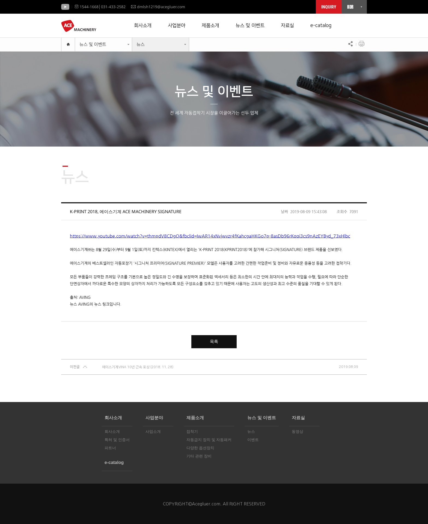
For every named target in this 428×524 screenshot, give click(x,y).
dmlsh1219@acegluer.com (158, 6)
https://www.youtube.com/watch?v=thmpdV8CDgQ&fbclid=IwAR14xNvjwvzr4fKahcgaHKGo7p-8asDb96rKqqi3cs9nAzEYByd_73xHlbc (210, 236)
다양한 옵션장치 (200, 448)
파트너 (110, 448)
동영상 (297, 432)
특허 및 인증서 (117, 440)
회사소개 (142, 25)
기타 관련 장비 (199, 456)
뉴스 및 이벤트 (250, 25)
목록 (214, 341)
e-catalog (320, 25)
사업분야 (176, 25)
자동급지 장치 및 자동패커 (208, 440)
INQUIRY (328, 7)
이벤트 (253, 440)
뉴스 (140, 44)
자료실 (287, 25)
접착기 (192, 432)
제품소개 (210, 25)
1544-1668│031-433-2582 (100, 6)
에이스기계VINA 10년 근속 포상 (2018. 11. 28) (137, 367)
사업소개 (153, 432)
